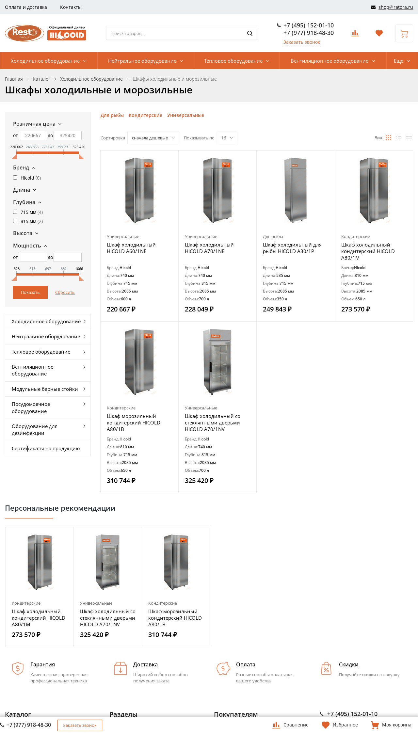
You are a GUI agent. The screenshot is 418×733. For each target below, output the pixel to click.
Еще (398, 60)
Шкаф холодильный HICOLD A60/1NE (131, 247)
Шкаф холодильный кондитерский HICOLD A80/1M (368, 251)
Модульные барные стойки (45, 389)
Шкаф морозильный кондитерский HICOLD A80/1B (133, 422)
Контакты (71, 7)
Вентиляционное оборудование (329, 60)
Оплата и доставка (26, 7)
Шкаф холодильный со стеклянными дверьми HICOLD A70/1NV (212, 422)
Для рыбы (112, 115)
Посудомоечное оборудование (31, 407)
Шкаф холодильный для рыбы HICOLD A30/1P (292, 247)
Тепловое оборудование (233, 60)
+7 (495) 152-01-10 (308, 25)
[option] (40, 587)
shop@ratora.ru (395, 7)
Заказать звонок (301, 42)
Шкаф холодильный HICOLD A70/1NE (209, 247)
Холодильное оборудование (45, 60)
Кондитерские (145, 115)
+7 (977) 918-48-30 (308, 33)
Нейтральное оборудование (142, 60)
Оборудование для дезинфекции (34, 429)
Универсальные (185, 115)
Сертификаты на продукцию (46, 448)
